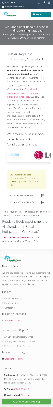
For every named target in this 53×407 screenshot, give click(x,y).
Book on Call (26, 401)
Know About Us (11, 303)
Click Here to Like (12, 320)
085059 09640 (21, 388)
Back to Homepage (13, 298)
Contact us (9, 307)
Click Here (25, 395)
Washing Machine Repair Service (19, 341)
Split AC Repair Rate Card (27, 196)
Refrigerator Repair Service (17, 346)
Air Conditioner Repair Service (18, 336)
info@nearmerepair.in (13, 6)
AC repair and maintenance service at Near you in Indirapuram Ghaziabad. (24, 93)
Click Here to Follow (14, 358)
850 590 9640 (8, 2)
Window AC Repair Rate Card (27, 203)
